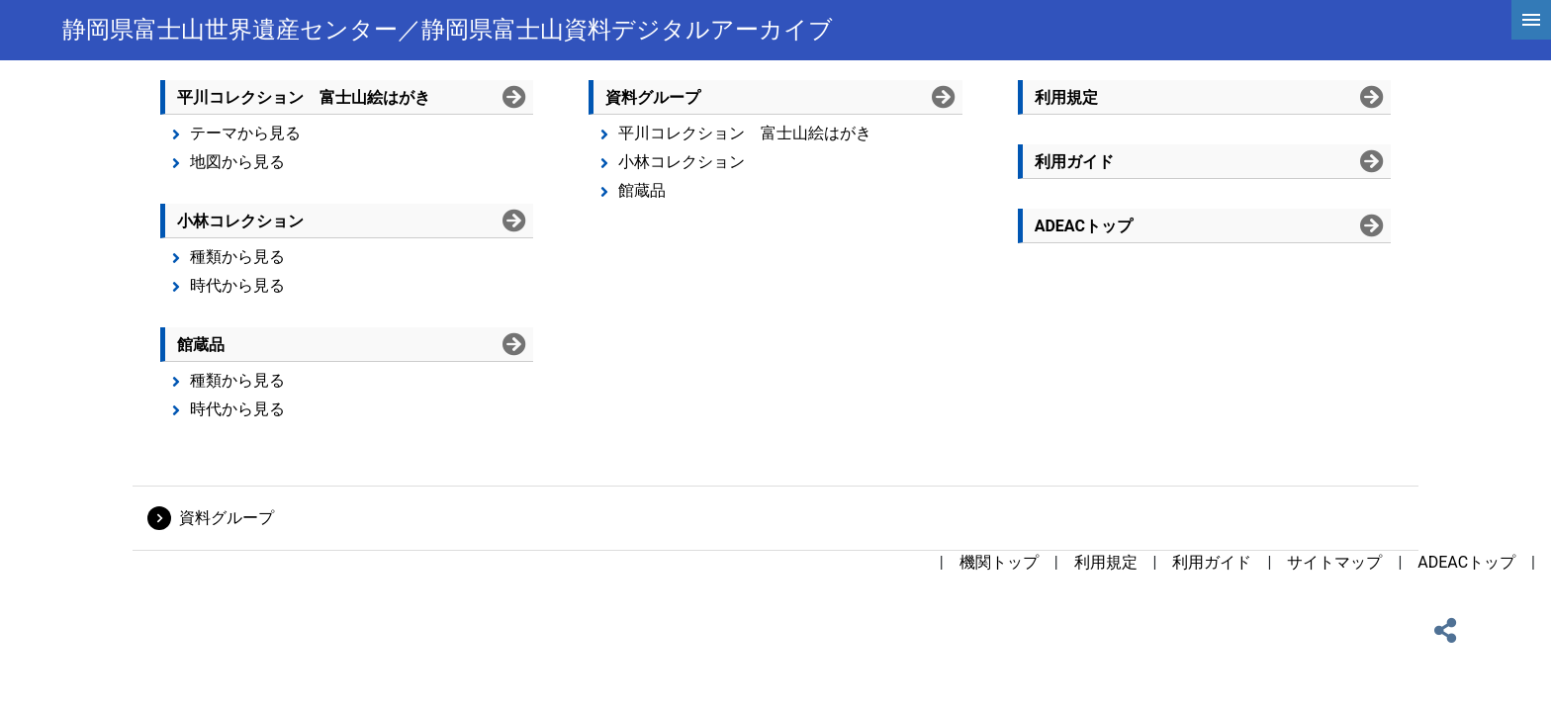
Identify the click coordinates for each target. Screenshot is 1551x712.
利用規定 (1106, 562)
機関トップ (999, 562)
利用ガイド (1211, 562)
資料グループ (226, 517)
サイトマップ (1334, 562)
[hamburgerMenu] (1531, 20)
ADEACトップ (1466, 562)
